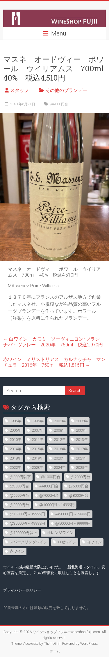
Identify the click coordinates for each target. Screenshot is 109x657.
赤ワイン (17, 551)
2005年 (82, 421)
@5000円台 (78, 486)
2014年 (16, 449)
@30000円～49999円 (27, 523)
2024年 (60, 467)
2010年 (16, 439)
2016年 (60, 449)
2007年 (38, 430)
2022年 (16, 467)
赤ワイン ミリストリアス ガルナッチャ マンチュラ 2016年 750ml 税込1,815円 (54, 362)
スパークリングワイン (28, 542)
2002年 (60, 421)
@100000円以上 (23, 532)
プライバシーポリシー (22, 590)
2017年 (82, 449)
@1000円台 (50, 477)
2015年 (38, 449)
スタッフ (19, 90)
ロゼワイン (67, 542)
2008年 (60, 430)
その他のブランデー (66, 90)
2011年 (38, 439)
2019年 (38, 458)
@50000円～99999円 (73, 523)
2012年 (60, 439)
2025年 (82, 467)
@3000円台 (19, 486)
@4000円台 (58, 104)
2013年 (82, 439)
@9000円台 (19, 505)
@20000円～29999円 (73, 514)
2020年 (60, 458)
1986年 (16, 421)
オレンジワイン (60, 532)
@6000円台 (19, 495)
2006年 (16, 430)
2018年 (16, 458)
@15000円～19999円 (27, 514)
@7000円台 (49, 495)
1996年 (38, 421)
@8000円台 (78, 495)
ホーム (54, 651)
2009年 (82, 430)
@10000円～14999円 (57, 505)
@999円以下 (20, 477)
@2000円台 (80, 477)
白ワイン (94, 542)
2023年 (38, 467)
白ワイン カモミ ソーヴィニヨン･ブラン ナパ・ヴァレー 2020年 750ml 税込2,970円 (53, 342)
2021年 (82, 458)
